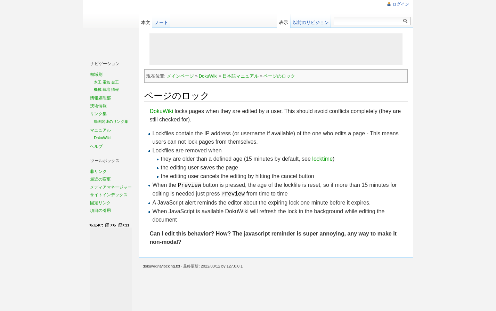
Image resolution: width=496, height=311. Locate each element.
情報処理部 (100, 98)
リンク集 (98, 113)
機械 (97, 89)
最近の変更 (100, 179)
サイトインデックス (109, 194)
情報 (115, 89)
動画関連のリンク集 (111, 121)
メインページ (180, 76)
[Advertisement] (276, 49)
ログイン (400, 4)
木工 (97, 82)
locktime (322, 159)
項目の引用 (100, 210)
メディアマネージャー (111, 187)
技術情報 (98, 105)
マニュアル (100, 130)
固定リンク (100, 202)
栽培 (106, 89)
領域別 (96, 74)
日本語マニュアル (240, 76)
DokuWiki (208, 76)
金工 (115, 82)
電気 (106, 82)
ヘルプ (96, 146)
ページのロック (279, 76)
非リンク (98, 171)
